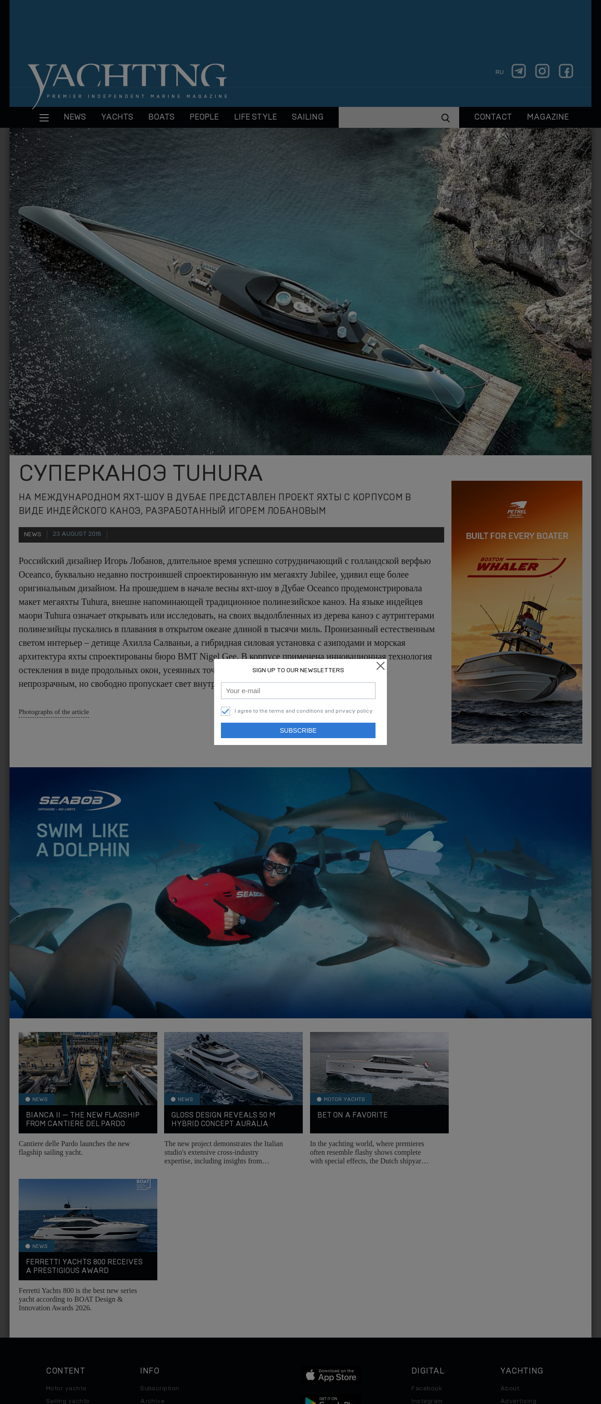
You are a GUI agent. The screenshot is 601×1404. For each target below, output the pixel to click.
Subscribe (298, 730)
